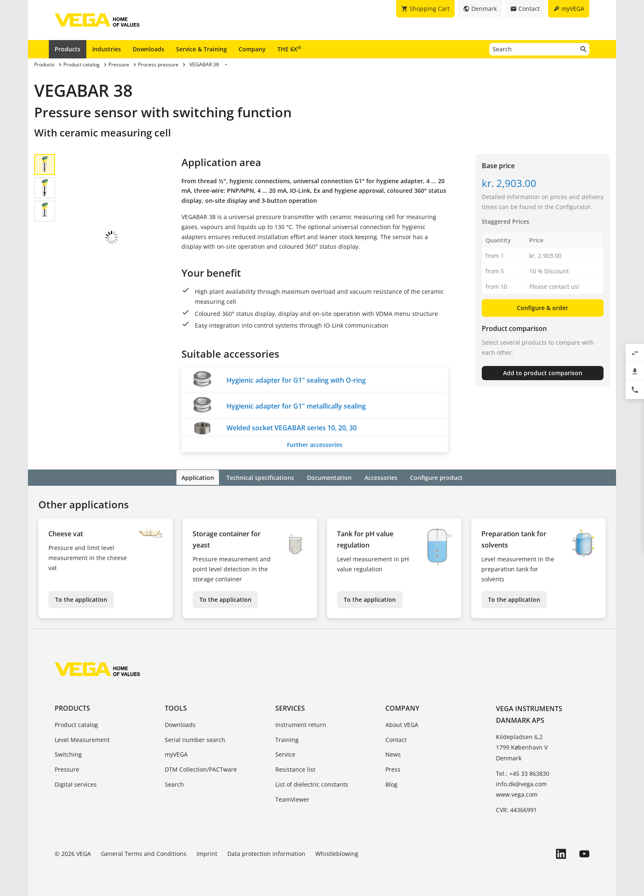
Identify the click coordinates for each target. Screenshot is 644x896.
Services (290, 707)
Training (287, 739)
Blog (391, 783)
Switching (68, 754)
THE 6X (289, 49)
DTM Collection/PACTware (201, 769)
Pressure (67, 769)
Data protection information (266, 853)
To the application (81, 599)
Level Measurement (82, 739)
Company (252, 49)
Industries (106, 49)
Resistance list (295, 769)
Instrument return (300, 724)
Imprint (206, 853)
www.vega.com (517, 794)
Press (392, 769)
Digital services (76, 783)
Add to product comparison (542, 373)
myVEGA (176, 754)
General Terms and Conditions (143, 853)
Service (285, 754)
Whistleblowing (336, 853)
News (393, 754)
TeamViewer (292, 799)
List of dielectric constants (311, 783)
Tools (176, 707)
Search (174, 783)
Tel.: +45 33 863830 (522, 773)
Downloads (148, 49)
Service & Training (201, 49)
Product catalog (76, 724)
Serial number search (195, 739)
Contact (396, 739)
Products (67, 49)
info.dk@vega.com (521, 783)
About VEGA (401, 724)
